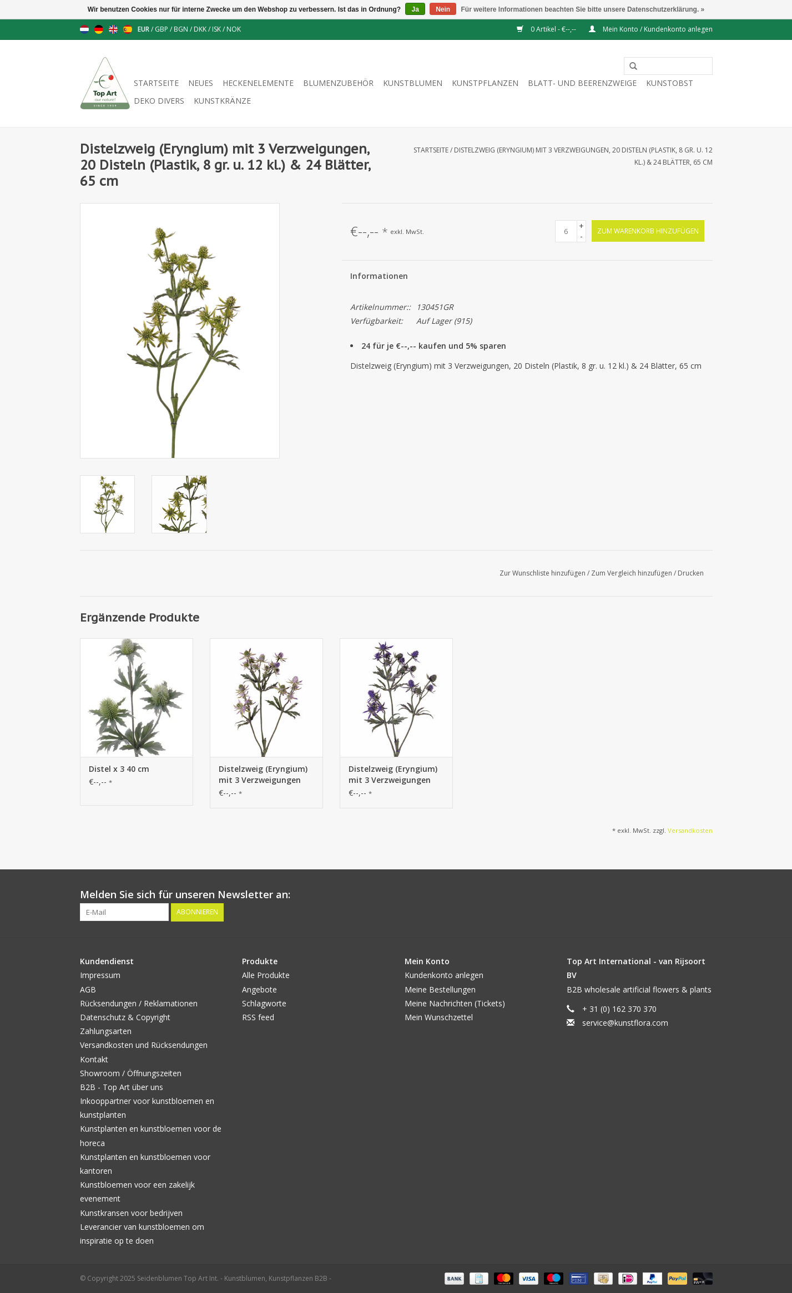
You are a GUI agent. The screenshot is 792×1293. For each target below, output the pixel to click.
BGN (182, 29)
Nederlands (84, 29)
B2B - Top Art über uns (121, 1087)
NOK (233, 29)
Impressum (100, 975)
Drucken (691, 573)
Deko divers (159, 100)
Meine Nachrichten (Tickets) (455, 1003)
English (113, 29)
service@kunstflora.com (625, 1022)
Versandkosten (690, 830)
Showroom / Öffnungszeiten (130, 1073)
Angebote (259, 989)
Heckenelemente (258, 83)
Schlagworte (264, 1003)
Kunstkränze (222, 100)
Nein (443, 9)
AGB (88, 989)
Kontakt (94, 1059)
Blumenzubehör (338, 83)
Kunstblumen (412, 83)
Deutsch (98, 29)
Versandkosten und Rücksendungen (144, 1045)
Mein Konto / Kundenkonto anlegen (651, 29)
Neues (200, 83)
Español (127, 29)
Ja (414, 9)
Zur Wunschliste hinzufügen (543, 573)
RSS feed (258, 1017)
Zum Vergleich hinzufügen (632, 573)
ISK (217, 29)
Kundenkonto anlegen (444, 975)
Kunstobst (669, 83)
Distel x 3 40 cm (119, 768)
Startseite (156, 83)
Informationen (379, 276)
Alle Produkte (266, 975)
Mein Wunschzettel (439, 1017)
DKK (201, 29)
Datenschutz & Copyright (125, 1017)
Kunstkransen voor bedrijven (131, 1213)
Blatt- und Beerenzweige (582, 83)
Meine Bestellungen (440, 989)
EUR (144, 29)
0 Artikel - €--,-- (547, 29)
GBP (162, 29)
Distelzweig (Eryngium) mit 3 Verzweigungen (263, 774)
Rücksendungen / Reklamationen (139, 1003)
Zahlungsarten (106, 1031)
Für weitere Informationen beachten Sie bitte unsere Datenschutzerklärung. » (583, 9)
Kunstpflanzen (485, 83)
